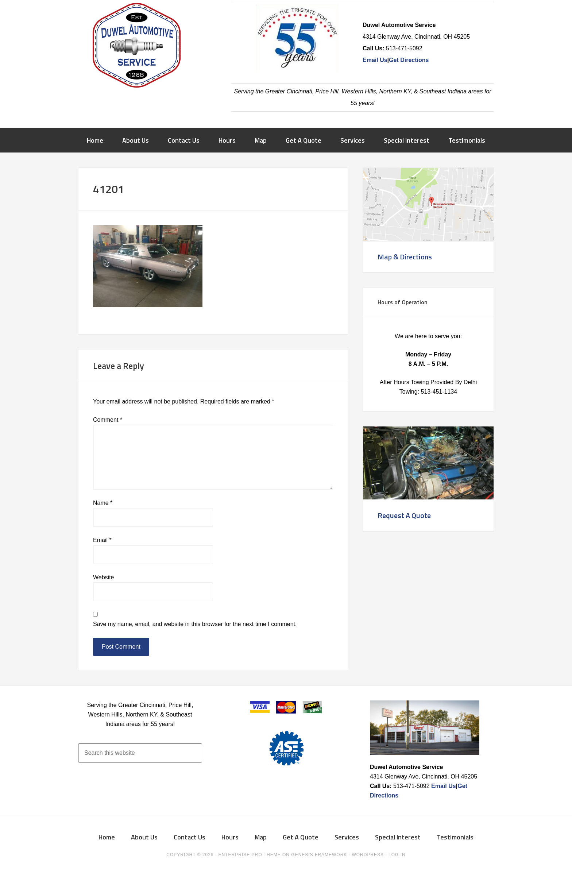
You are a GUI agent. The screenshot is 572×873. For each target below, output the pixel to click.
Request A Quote (404, 515)
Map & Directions (405, 256)
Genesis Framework (319, 854)
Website (103, 577)
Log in (397, 854)
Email (102, 540)
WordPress (368, 854)
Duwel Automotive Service (136, 47)
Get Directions (409, 60)
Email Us (375, 60)
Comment (107, 420)
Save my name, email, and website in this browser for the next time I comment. (195, 624)
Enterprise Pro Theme (250, 854)
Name (102, 503)
